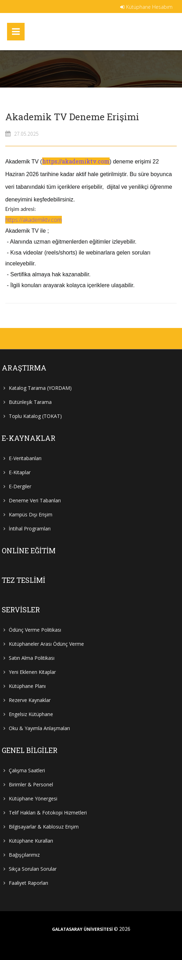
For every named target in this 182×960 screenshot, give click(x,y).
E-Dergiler (20, 486)
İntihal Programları (30, 528)
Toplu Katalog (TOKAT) (35, 416)
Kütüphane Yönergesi (33, 798)
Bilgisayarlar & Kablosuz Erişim (44, 826)
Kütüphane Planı (27, 686)
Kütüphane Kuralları (31, 840)
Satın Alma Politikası (31, 658)
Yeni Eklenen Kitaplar (32, 672)
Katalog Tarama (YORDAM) (40, 388)
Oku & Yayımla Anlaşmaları (39, 728)
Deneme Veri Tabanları (35, 500)
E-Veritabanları (25, 458)
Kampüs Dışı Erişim (30, 514)
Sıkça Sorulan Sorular (33, 868)
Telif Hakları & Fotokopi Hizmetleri (48, 812)
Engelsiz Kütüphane (31, 714)
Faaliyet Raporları (28, 883)
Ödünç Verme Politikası (35, 629)
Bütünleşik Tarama (30, 402)
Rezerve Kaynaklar (30, 700)
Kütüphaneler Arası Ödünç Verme (46, 643)
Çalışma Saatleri (27, 770)
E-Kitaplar (20, 472)
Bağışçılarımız (24, 854)
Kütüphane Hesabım (146, 7)
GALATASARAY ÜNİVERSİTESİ (82, 929)
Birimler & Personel (31, 784)
